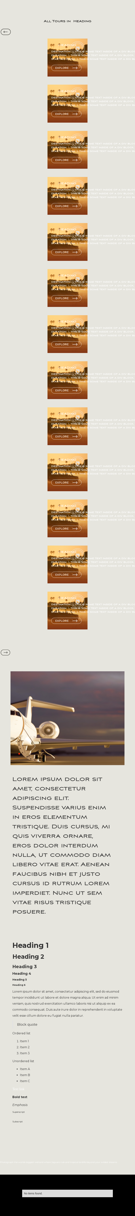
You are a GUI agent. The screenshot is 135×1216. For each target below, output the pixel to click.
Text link (18, 1089)
